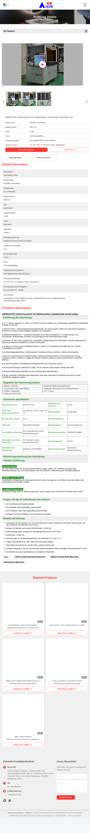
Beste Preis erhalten (23, 150)
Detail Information (15, 158)
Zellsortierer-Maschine (14, 577)
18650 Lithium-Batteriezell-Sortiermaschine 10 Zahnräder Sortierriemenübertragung (23, 697)
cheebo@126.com (14, 809)
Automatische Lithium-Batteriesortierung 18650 (67, 640)
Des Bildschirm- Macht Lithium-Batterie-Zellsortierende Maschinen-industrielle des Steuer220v (23, 641)
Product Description (44, 158)
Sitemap (28, 827)
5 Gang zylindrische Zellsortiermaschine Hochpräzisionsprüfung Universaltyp (67, 697)
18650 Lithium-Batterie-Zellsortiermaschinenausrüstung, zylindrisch (23, 752)
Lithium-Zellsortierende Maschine (30, 572)
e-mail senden (65, 812)
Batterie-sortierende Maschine (65, 572)
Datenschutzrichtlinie (15, 827)
